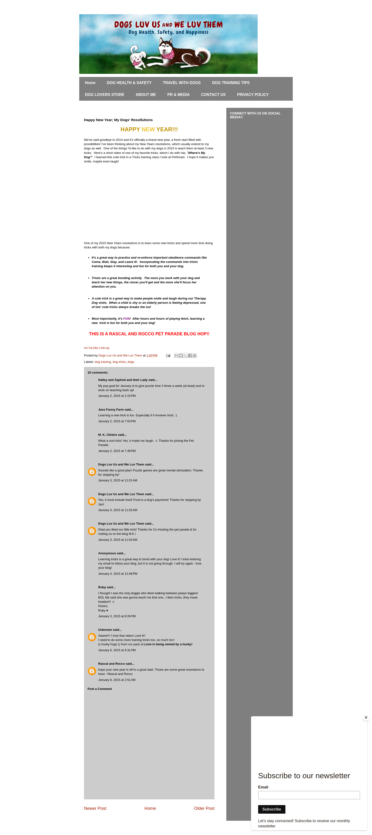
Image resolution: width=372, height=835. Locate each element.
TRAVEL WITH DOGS (182, 83)
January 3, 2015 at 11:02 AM (117, 510)
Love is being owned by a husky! (168, 644)
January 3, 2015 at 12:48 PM (117, 573)
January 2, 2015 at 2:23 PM (117, 396)
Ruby (102, 587)
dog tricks (119, 362)
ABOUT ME (146, 95)
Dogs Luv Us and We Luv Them (121, 464)
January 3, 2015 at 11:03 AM (117, 539)
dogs (131, 362)
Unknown (105, 629)
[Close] (366, 717)
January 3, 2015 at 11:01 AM (117, 480)
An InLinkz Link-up (96, 348)
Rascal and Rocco (111, 663)
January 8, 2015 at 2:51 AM (116, 680)
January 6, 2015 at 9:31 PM (117, 650)
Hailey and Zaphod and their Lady (123, 380)
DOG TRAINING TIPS (231, 83)
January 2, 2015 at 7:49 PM (117, 451)
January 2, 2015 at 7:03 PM (117, 421)
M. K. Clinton (107, 434)
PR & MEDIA (178, 95)
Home (90, 83)
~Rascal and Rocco (119, 674)
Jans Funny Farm (111, 409)
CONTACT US (213, 95)
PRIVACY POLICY (253, 95)
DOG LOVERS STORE (104, 95)
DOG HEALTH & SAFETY (129, 83)
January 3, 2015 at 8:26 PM (117, 616)
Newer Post (95, 808)
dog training (103, 362)
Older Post (204, 808)
